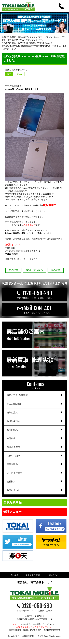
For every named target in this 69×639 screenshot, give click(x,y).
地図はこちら (13, 244)
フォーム (16, 624)
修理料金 (11, 438)
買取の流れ (12, 412)
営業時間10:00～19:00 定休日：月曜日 (34, 294)
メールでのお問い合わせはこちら (34, 309)
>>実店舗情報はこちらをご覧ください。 (34, 627)
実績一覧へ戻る (34, 270)
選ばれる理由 (13, 447)
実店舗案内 (12, 464)
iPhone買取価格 (14, 404)
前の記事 (13, 270)
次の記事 (55, 270)
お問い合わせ (13, 490)
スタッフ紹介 (13, 455)
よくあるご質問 (14, 473)
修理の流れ (12, 430)
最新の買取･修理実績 (17, 395)
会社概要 (11, 481)
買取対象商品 (13, 421)
